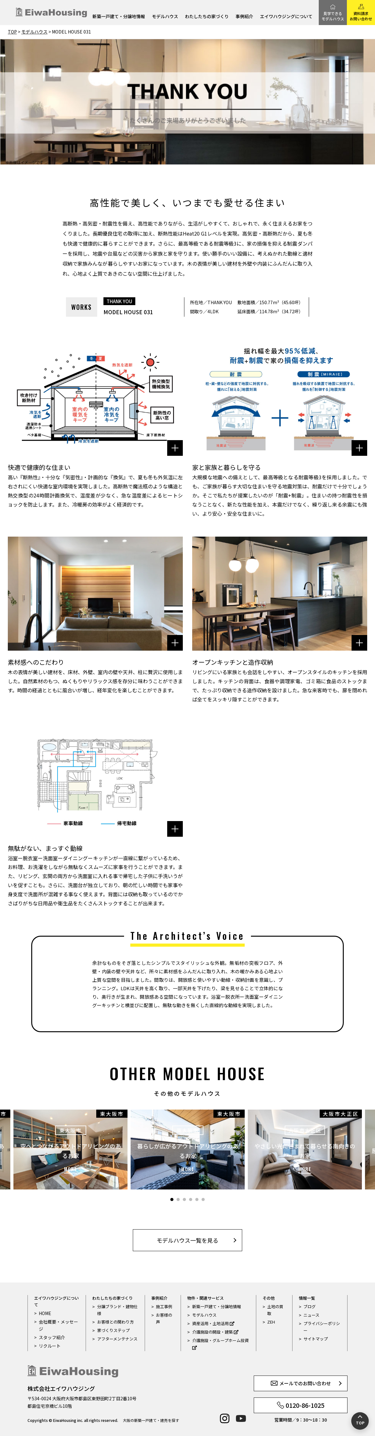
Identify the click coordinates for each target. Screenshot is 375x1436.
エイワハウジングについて (286, 16)
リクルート (49, 1345)
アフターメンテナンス (117, 1339)
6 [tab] (203, 1199)
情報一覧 (307, 1298)
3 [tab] (184, 1199)
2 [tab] (178, 1199)
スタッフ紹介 (51, 1337)
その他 (268, 1298)
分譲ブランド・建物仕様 (117, 1309)
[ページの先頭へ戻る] (360, 1421)
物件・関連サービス (205, 1298)
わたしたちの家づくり (207, 16)
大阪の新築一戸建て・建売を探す (151, 1420)
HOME (44, 1313)
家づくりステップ (113, 1330)
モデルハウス (165, 16)
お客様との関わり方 (115, 1322)
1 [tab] (171, 1199)
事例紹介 (244, 16)
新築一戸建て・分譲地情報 (118, 16)
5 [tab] (196, 1199)
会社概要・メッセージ (57, 1325)
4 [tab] (190, 1199)
